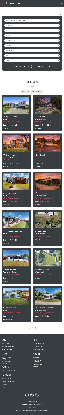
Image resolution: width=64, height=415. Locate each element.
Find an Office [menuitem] (6, 378)
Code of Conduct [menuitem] (32, 401)
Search (40, 66)
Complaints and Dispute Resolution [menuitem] (32, 404)
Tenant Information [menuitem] (8, 370)
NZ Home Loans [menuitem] (7, 349)
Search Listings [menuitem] (6, 343)
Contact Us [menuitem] (5, 387)
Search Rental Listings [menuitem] (6, 358)
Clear (26, 66)
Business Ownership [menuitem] (8, 381)
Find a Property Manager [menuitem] (7, 362)
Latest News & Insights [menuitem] (37, 365)
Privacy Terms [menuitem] (32, 407)
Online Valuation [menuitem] (38, 343)
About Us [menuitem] (36, 357)
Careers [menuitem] (4, 384)
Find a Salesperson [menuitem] (8, 346)
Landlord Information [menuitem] (6, 366)
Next (34, 328)
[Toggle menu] (61, 3)
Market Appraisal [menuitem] (38, 346)
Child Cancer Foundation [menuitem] (37, 361)
